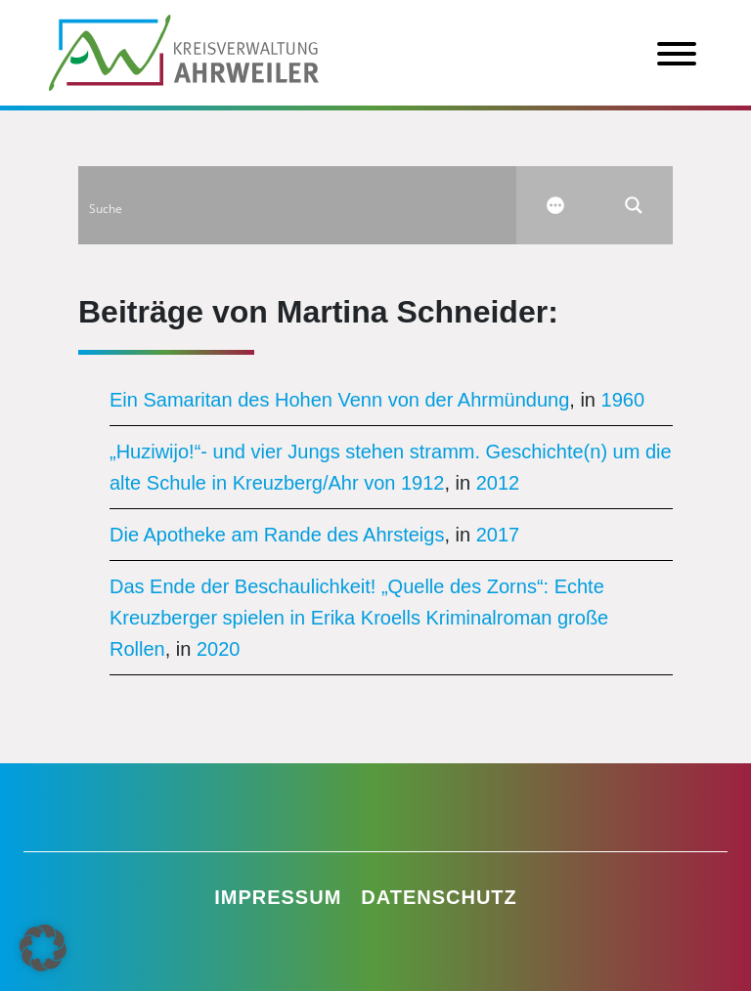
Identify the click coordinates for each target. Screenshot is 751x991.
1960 (623, 399)
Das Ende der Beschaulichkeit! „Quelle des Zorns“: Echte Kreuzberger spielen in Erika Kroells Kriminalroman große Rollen (359, 618)
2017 (498, 534)
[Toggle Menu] (676, 53)
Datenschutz (439, 897)
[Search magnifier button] (634, 205)
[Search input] (298, 205)
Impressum (277, 897)
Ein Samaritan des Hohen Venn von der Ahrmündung (339, 399)
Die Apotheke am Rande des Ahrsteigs (277, 534)
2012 (498, 483)
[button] (43, 948)
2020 (219, 649)
